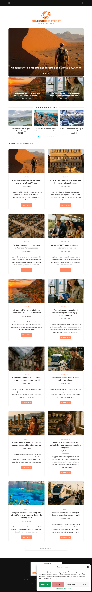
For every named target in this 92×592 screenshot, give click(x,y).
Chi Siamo (28, 580)
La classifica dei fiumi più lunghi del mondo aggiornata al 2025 (20, 131)
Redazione (27, 186)
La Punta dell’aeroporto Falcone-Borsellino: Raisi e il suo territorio (27, 94)
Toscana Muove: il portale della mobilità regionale (65, 378)
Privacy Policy (67, 588)
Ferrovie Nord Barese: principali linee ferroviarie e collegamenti (65, 513)
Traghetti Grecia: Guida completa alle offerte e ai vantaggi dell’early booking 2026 (26, 515)
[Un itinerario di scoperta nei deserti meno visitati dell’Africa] (46, 52)
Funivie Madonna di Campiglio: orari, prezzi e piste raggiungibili (71, 131)
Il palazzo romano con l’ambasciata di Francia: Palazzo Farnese (65, 181)
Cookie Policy (59, 588)
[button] (88, 567)
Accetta (44, 584)
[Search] (83, 3)
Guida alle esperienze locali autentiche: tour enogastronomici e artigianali (65, 445)
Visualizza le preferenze (77, 584)
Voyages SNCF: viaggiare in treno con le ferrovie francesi (65, 246)
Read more (26, 205)
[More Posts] (46, 548)
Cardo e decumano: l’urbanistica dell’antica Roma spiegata (26, 246)
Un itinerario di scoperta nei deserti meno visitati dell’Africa (46, 69)
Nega (58, 584)
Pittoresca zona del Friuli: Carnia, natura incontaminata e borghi (26, 378)
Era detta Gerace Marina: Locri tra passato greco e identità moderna (26, 443)
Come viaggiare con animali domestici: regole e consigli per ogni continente (65, 94)
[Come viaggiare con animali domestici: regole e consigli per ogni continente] (65, 89)
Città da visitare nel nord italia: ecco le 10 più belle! (46, 130)
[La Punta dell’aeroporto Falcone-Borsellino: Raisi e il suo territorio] (27, 89)
